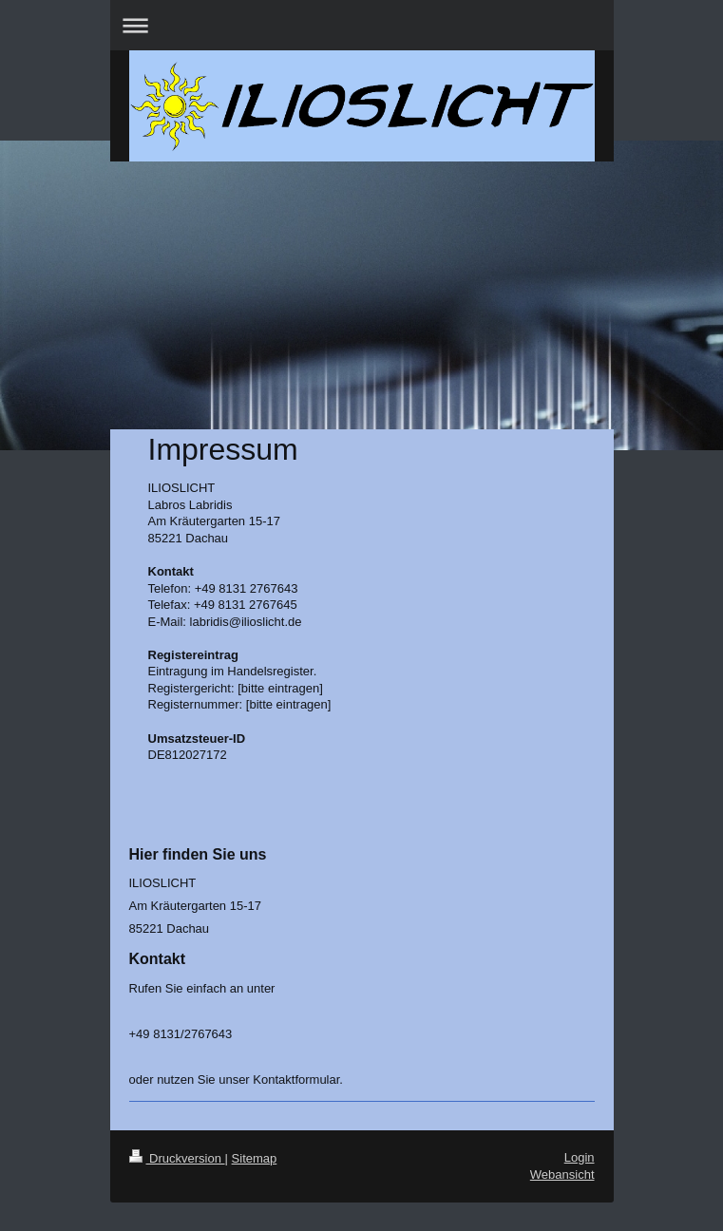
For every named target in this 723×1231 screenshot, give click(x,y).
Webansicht (562, 1174)
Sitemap (254, 1158)
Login (579, 1157)
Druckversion (177, 1158)
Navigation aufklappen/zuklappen (362, 25)
